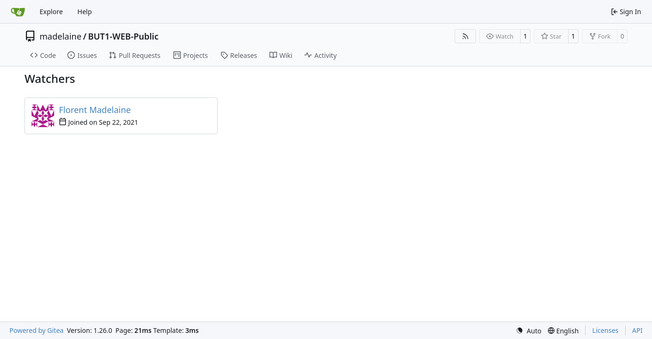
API (637, 330)
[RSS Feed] (465, 36)
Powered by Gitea (36, 330)
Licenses (605, 330)
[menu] (528, 330)
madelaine (61, 36)
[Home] (18, 11)
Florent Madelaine (95, 109)
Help (84, 11)
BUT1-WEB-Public (123, 36)
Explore (51, 11)
